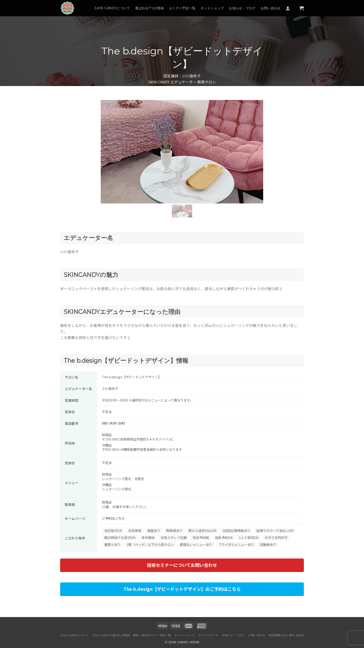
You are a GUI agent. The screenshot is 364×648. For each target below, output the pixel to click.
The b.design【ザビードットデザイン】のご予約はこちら (182, 589)
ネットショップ (212, 8)
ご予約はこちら (113, 518)
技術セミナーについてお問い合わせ (182, 565)
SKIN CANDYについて (112, 8)
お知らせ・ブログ (242, 8)
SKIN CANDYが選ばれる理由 (111, 635)
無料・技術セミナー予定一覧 (152, 635)
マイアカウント (208, 635)
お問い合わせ (271, 8)
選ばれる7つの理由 (149, 8)
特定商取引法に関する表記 (286, 635)
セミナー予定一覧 (182, 8)
